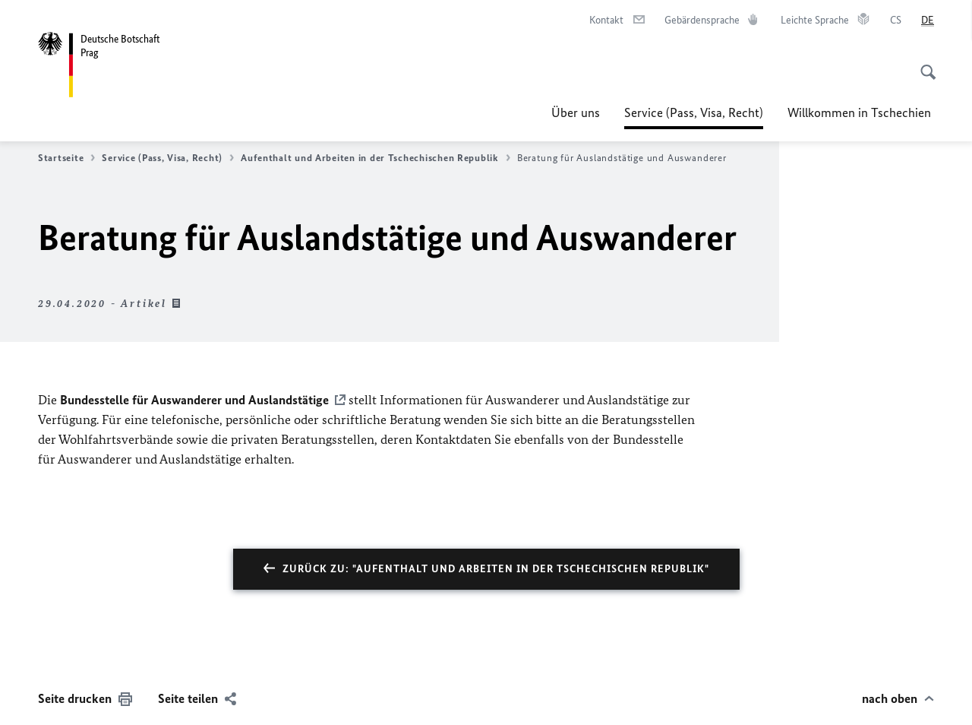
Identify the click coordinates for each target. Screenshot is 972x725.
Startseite (66, 158)
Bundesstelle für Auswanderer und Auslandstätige (194, 399)
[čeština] (895, 20)
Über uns (575, 112)
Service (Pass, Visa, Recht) (693, 112)
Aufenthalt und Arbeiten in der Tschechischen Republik (375, 158)
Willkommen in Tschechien (860, 112)
